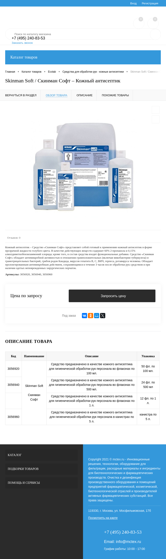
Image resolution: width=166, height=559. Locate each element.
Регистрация (150, 3)
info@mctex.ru (128, 541)
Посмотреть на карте (103, 518)
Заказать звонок (22, 42)
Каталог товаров (83, 57)
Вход (133, 3)
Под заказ (69, 315)
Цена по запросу (26, 296)
